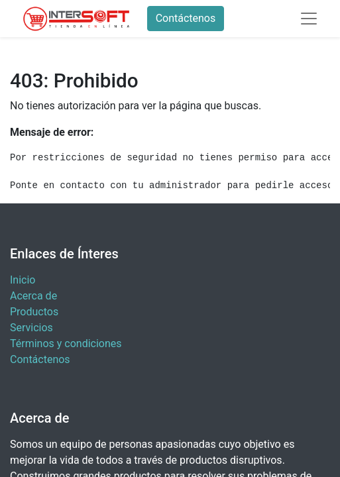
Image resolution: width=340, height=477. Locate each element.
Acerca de (33, 296)
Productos (34, 311)
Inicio (22, 280)
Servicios (31, 327)
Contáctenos (186, 18)
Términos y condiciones (66, 343)
